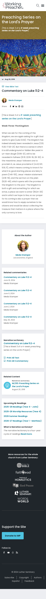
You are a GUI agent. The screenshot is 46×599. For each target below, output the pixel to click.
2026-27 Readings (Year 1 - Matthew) (23, 420)
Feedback (29, 581)
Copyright (24, 577)
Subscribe (9, 577)
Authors (37, 577)
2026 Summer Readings (15, 416)
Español (16, 581)
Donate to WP (12, 535)
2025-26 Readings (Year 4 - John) (21, 406)
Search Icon (37, 5)
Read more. (26, 434)
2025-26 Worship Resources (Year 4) (22, 411)
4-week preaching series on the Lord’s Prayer (20, 29)
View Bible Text (10, 86)
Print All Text (11, 357)
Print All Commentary (16, 361)
